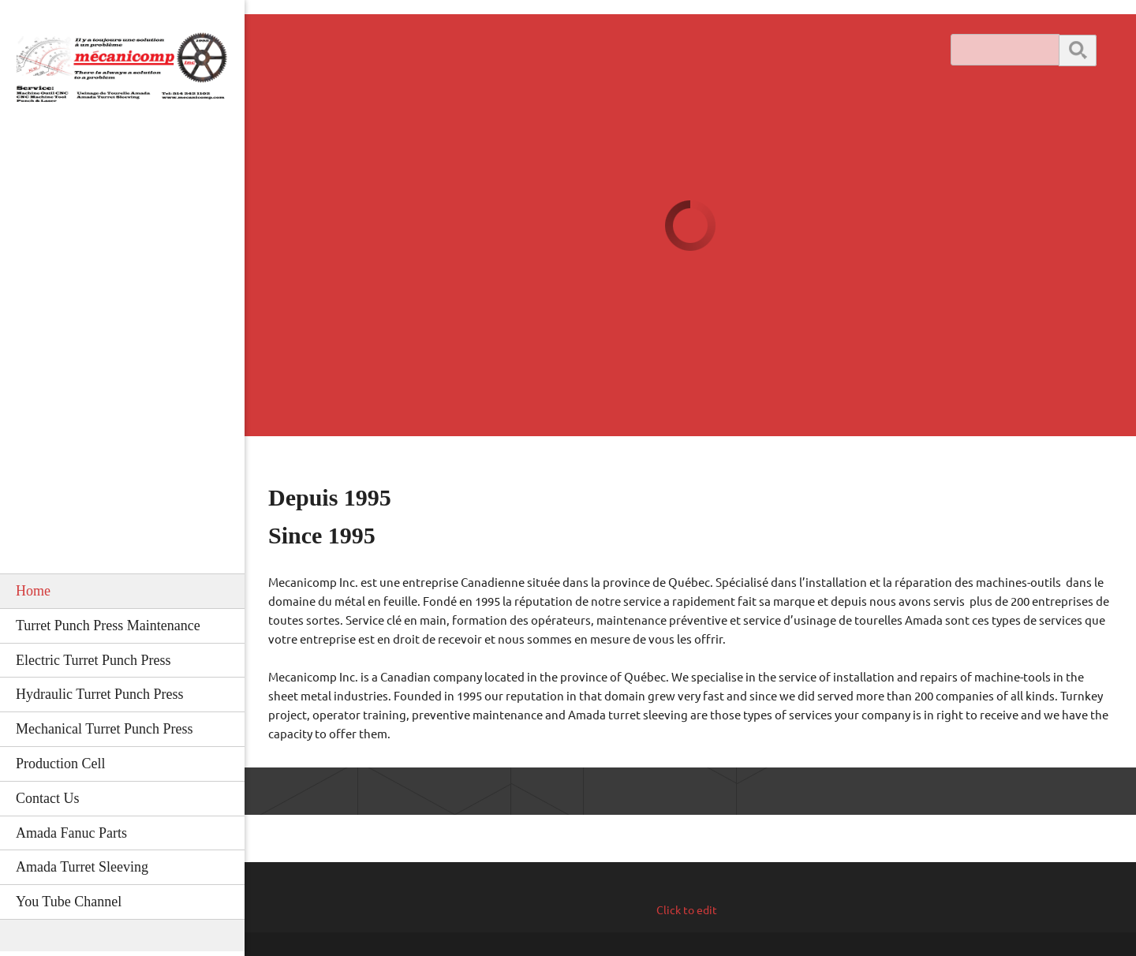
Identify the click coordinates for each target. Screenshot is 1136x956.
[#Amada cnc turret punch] (122, 74)
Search (1077, 49)
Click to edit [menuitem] (686, 910)
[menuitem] (122, 590)
